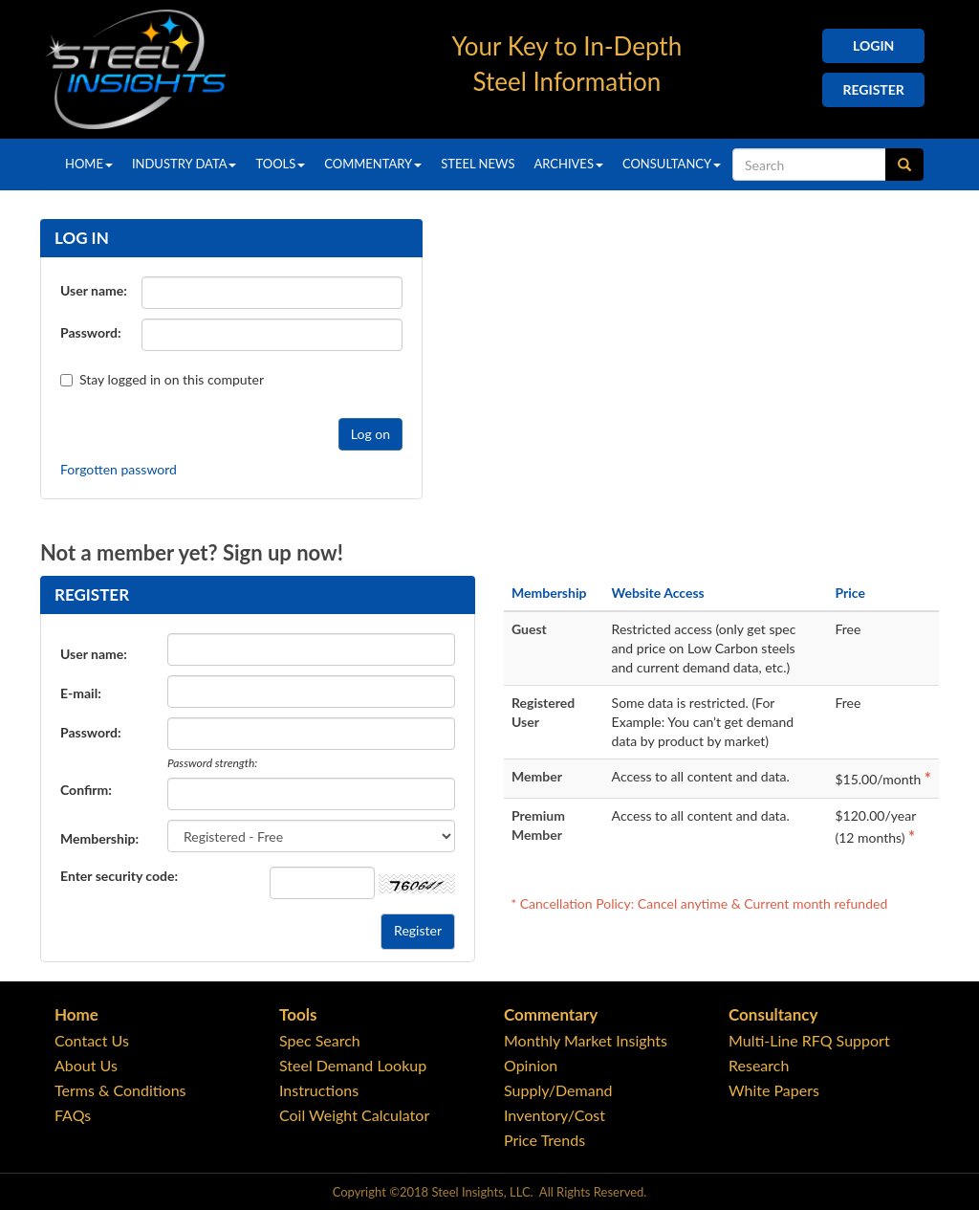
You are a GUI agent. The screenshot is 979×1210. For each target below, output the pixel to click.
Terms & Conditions (120, 1090)
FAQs (72, 1115)
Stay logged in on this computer (103, 379)
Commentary (373, 163)
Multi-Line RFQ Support (809, 1040)
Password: (90, 332)
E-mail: (80, 693)
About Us (86, 1065)
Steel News (477, 163)
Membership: (99, 838)
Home (89, 163)
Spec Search (319, 1040)
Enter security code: (119, 876)
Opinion (530, 1065)
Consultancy (671, 163)
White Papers (774, 1090)
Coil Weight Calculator (354, 1115)
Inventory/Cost (554, 1115)
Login (873, 45)
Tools (280, 163)
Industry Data (184, 163)
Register (873, 89)
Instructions (319, 1090)
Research (759, 1065)
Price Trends (544, 1140)
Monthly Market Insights (585, 1040)
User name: (93, 290)
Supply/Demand (558, 1090)
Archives (567, 163)
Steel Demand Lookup (352, 1065)
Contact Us (91, 1040)
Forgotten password (118, 469)
